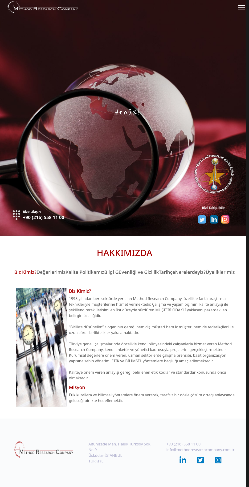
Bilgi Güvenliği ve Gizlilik (131, 272)
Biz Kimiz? (25, 272)
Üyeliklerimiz (220, 272)
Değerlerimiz (51, 272)
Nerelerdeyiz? (190, 272)
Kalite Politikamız (84, 272)
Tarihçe (167, 272)
